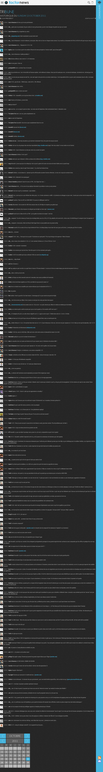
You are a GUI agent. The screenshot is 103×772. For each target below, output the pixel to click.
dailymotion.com (31, 327)
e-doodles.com (38, 95)
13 (15, 755)
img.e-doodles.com (42, 145)
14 (19, 755)
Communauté (99, 376)
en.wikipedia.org (44, 255)
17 (2, 759)
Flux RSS (99, 757)
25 (6, 762)
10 (2, 755)
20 (15, 759)
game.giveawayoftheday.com (74, 679)
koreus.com (23, 127)
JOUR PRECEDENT (7, 18)
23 (28, 759)
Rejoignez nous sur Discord (99, 761)
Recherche (89, 2)
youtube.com (30, 528)
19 (10, 759)
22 (23, 759)
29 (23, 762)
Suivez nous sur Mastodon (99, 764)
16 (28, 755)
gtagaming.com (15, 36)
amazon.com (51, 209)
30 (28, 762)
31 (2, 766)
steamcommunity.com (17, 304)
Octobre (15, 735)
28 (19, 762)
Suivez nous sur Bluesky (99, 768)
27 (15, 762)
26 (10, 762)
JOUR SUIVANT (89, 18)
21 (19, 759)
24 (2, 762)
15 (23, 755)
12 (10, 755)
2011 (15, 740)
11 (6, 755)
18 (6, 759)
